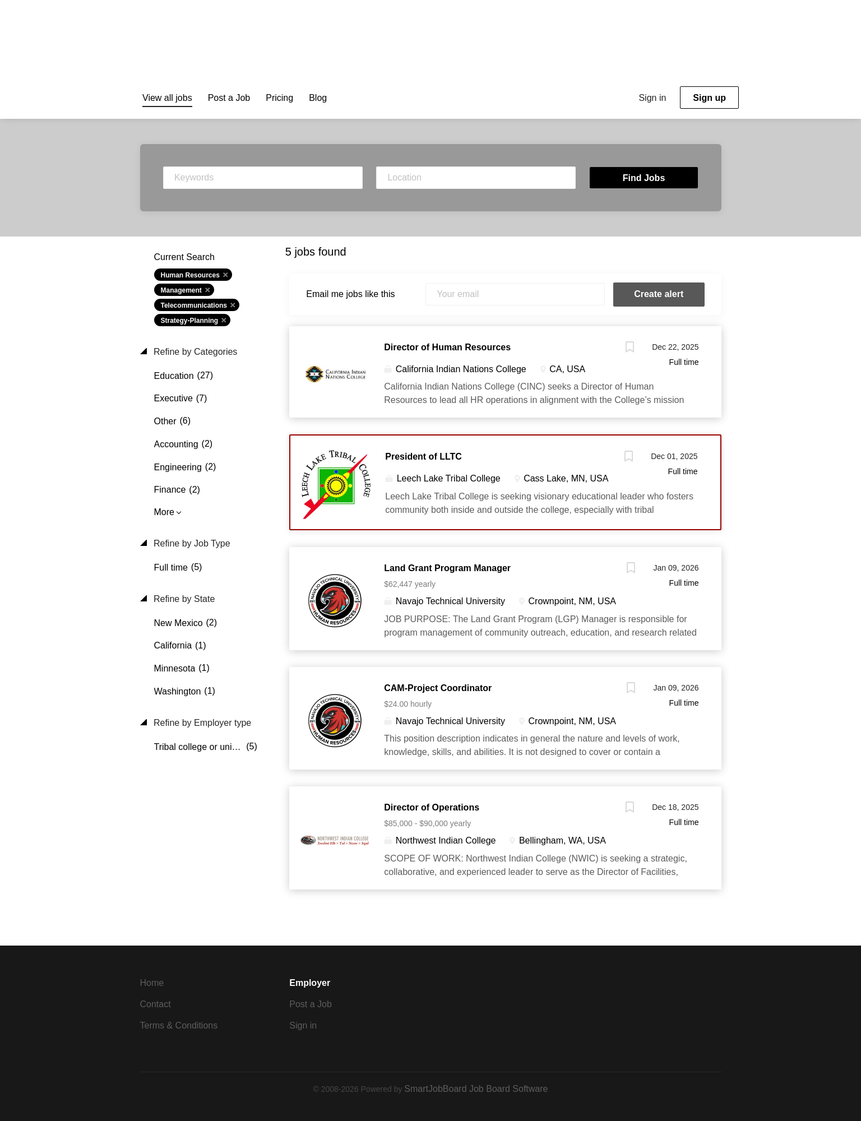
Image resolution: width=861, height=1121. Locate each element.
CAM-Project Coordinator (438, 688)
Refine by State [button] (183, 599)
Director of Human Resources (447, 347)
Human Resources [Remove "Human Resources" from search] (190, 275)
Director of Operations (431, 807)
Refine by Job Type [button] (190, 543)
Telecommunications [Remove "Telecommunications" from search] (194, 305)
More (164, 512)
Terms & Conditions (179, 1025)
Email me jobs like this (350, 294)
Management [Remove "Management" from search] (181, 290)
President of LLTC (423, 456)
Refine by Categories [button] (194, 351)
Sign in (652, 98)
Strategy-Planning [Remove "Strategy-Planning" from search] (190, 321)
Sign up (709, 98)
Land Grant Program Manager (447, 568)
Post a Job (310, 1004)
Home (152, 983)
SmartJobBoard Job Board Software (476, 1089)
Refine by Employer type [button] (201, 723)
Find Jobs (644, 178)
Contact (155, 1004)
